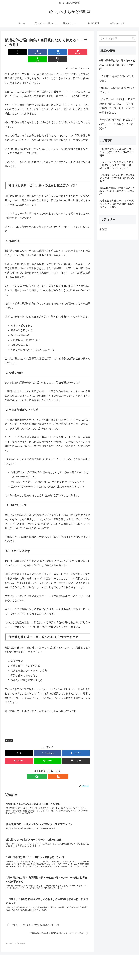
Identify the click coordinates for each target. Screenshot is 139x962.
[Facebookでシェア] (26, 52)
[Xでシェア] (11, 52)
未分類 (9, 733)
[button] (83, 52)
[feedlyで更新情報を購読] (44, 769)
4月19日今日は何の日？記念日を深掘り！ (117, 90)
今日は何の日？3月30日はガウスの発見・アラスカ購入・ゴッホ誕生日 (117, 124)
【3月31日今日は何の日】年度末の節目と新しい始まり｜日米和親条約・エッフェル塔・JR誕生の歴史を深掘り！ (117, 106)
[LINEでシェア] (69, 52)
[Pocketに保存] (55, 52)
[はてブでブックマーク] (40, 52)
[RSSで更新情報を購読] (50, 769)
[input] (117, 38)
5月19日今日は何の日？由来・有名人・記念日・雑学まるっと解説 (117, 65)
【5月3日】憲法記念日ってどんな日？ (116, 78)
